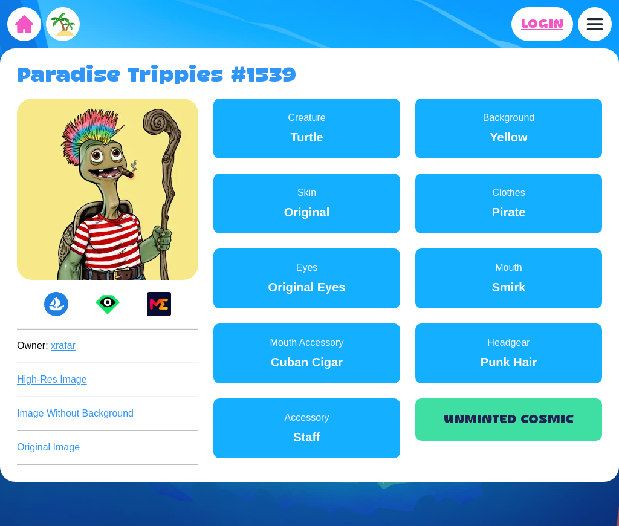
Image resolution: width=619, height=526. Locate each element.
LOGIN (542, 24)
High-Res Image (52, 379)
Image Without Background (75, 413)
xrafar (63, 345)
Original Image (48, 447)
